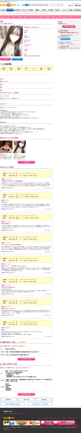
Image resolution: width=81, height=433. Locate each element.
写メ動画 (44, 9)
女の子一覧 (26, 399)
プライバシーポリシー (57, 418)
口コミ (64, 9)
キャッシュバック (57, 10)
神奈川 (40, 5)
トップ (3, 9)
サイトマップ (41, 418)
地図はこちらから (65, 38)
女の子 (14, 17)
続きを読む (47, 187)
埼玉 (33, 5)
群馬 (47, 5)
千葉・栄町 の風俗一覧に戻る (12, 404)
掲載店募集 (70, 418)
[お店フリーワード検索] (62, 5)
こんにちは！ (76, 3)
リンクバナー (64, 418)
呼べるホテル (78, 9)
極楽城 (60, 22)
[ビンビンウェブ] (3, 13)
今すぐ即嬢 (30, 9)
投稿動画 (37, 9)
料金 (25, 17)
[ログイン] (71, 5)
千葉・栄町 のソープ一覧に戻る (40, 404)
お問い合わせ (75, 418)
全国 (23, 5)
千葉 (26, 5)
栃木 (43, 5)
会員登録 (78, 5)
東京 (37, 5)
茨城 (30, 5)
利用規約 (50, 418)
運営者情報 (46, 418)
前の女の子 (8, 399)
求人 (78, 17)
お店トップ (3, 17)
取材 (42, 17)
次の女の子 (44, 399)
